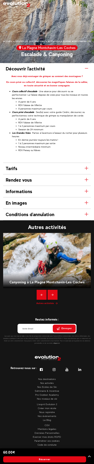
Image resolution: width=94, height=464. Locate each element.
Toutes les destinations (30, 41)
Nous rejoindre (47, 412)
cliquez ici (56, 343)
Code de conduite (47, 444)
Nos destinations (47, 379)
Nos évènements (47, 416)
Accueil (7, 41)
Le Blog (47, 420)
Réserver (44, 459)
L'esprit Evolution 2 (47, 404)
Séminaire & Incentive (47, 391)
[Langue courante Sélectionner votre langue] (79, 5)
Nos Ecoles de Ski (47, 387)
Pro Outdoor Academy (47, 394)
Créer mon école (47, 408)
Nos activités (47, 383)
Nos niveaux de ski (47, 398)
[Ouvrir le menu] (89, 4)
